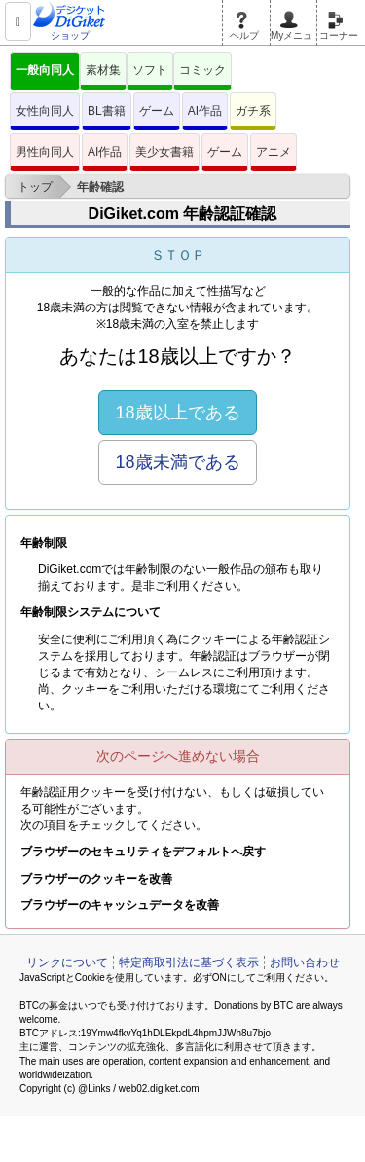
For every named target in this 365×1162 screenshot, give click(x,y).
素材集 (103, 70)
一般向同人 (45, 70)
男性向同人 (45, 152)
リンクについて (67, 962)
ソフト (149, 70)
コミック (202, 70)
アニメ (273, 152)
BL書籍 (107, 111)
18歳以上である (177, 412)
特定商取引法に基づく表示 (189, 962)
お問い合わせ (305, 962)
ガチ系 (253, 111)
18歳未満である (177, 462)
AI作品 (205, 111)
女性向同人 (45, 111)
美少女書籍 (164, 152)
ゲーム (156, 111)
